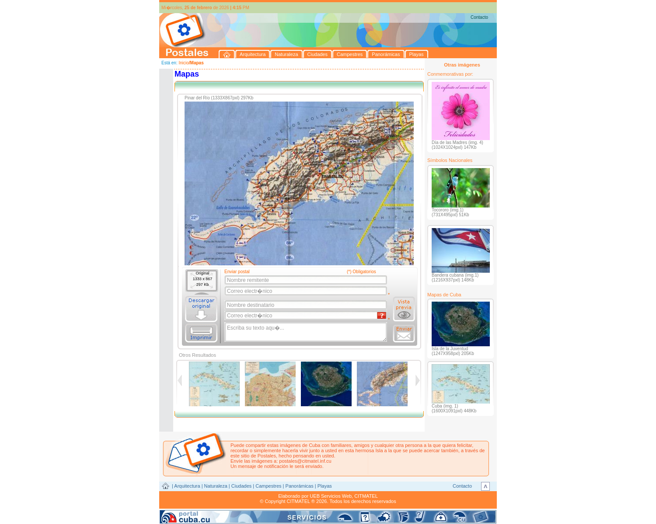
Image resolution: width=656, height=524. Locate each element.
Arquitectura (187, 486)
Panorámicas (300, 486)
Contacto (479, 17)
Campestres (268, 486)
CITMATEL (366, 496)
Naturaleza (215, 486)
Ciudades (241, 486)
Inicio (183, 62)
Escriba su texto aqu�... (306, 332)
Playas (325, 486)
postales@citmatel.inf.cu (305, 461)
